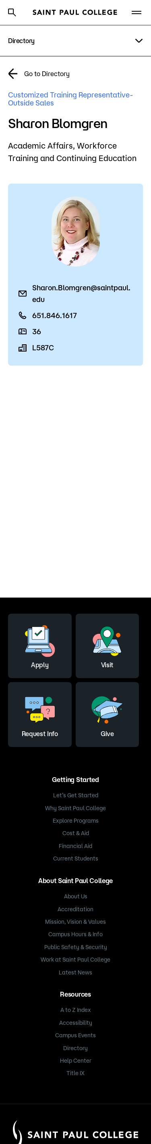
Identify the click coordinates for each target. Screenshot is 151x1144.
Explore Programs (76, 820)
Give (107, 713)
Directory (75, 1048)
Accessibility (75, 1023)
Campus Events (75, 1035)
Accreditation (75, 909)
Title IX (75, 1073)
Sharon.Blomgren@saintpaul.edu (81, 293)
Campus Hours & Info (75, 934)
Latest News (75, 972)
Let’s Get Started (75, 795)
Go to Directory (47, 73)
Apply (40, 644)
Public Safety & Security (75, 947)
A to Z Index (75, 1010)
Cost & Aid (75, 833)
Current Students (75, 858)
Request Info (40, 713)
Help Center (75, 1060)
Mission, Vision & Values (75, 922)
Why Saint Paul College (75, 808)
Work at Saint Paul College (75, 959)
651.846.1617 (54, 315)
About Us (75, 896)
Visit (107, 644)
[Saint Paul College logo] (75, 12)
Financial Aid (75, 846)
